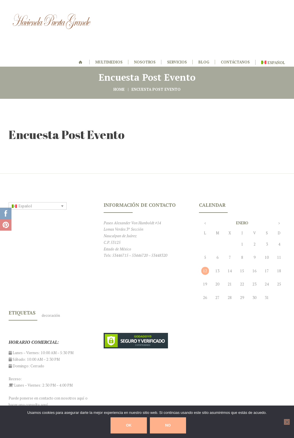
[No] (287, 422)
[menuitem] (38, 175)
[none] (38, 175)
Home (119, 58)
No (168, 425)
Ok (129, 425)
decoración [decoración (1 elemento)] (51, 284)
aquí (80, 367)
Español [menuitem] (25, 175)
